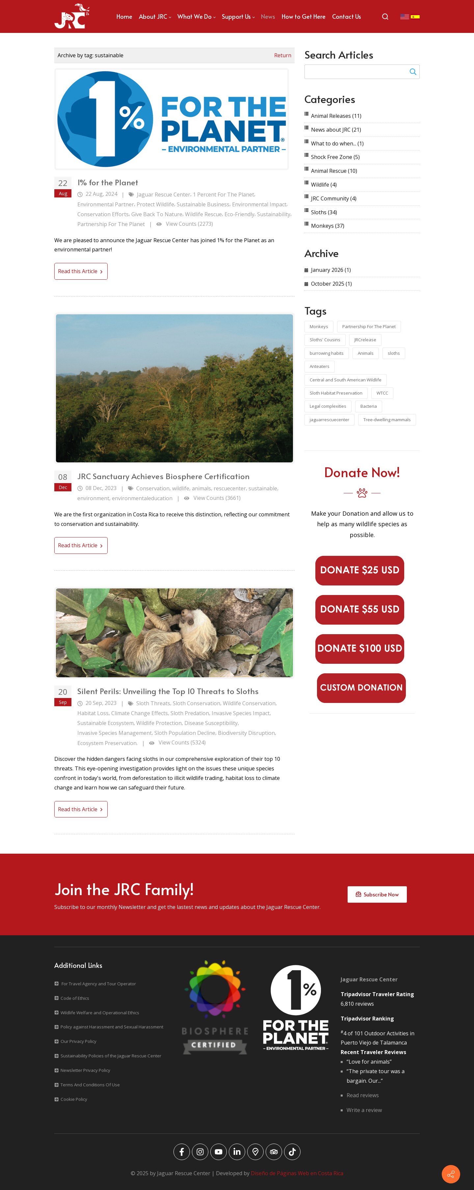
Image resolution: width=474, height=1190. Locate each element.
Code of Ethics (75, 998)
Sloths (324, 212)
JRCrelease (365, 340)
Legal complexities (328, 406)
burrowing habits (327, 353)
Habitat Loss (93, 713)
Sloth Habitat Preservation (336, 393)
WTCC (382, 393)
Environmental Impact (259, 204)
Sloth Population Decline (184, 733)
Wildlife (324, 184)
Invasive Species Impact (241, 713)
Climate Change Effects (139, 713)
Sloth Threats (153, 703)
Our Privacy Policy (78, 1041)
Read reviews (363, 1095)
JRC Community (333, 198)
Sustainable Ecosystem (105, 723)
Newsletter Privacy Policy (85, 1070)
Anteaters (319, 366)
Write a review (364, 1110)
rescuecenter (230, 488)
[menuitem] (124, 16)
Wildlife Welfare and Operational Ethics (100, 1013)
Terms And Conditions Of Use (90, 1085)
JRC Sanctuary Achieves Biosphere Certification (163, 476)
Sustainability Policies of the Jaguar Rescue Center (111, 1056)
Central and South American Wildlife (346, 380)
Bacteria (368, 406)
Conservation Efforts (103, 214)
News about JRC (336, 129)
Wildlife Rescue (203, 214)
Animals (366, 353)
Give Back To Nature (156, 214)
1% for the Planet (107, 182)
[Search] (385, 16)
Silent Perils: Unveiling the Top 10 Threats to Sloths (168, 691)
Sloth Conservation (196, 703)
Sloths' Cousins (325, 340)
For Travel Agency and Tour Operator (99, 984)
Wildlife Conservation (249, 703)
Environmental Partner (105, 204)
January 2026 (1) (331, 269)
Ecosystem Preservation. (107, 743)
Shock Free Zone (335, 157)
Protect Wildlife (155, 204)
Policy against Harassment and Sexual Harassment (112, 1027)
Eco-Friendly (239, 214)
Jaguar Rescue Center (163, 194)
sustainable (263, 488)
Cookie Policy (74, 1099)
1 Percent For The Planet (223, 194)
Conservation (153, 488)
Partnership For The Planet (111, 224)
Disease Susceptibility (211, 723)
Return (282, 55)
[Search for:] (362, 72)
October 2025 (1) (331, 283)
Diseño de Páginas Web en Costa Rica (297, 1173)
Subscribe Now (377, 894)
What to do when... (337, 143)
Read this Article (81, 271)
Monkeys (327, 225)
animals (201, 488)
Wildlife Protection (159, 723)
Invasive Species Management (114, 733)
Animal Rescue (334, 170)
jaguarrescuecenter (329, 420)
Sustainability (273, 214)
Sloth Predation (190, 713)
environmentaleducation (142, 498)
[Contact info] (451, 1174)
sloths (394, 353)
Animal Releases (336, 115)
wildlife (180, 488)
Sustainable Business (203, 204)
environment (93, 498)
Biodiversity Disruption (246, 733)
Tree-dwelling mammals (387, 420)
